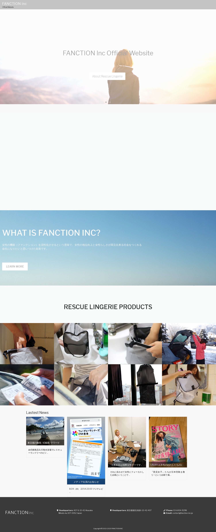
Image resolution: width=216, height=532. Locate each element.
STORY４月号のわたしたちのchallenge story (173, 465)
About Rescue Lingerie (107, 76)
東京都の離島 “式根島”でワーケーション (48, 442)
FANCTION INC (117, 529)
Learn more (15, 266)
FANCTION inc (14, 4)
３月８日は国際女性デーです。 (127, 465)
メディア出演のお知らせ (86, 482)
